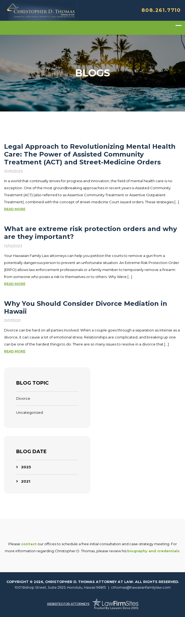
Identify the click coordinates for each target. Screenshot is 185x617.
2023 (26, 467)
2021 (25, 481)
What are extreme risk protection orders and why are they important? (90, 232)
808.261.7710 (161, 10)
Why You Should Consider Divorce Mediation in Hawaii (85, 307)
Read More (14, 209)
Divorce (23, 398)
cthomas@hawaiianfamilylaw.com (141, 587)
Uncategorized (29, 412)
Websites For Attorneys (68, 604)
